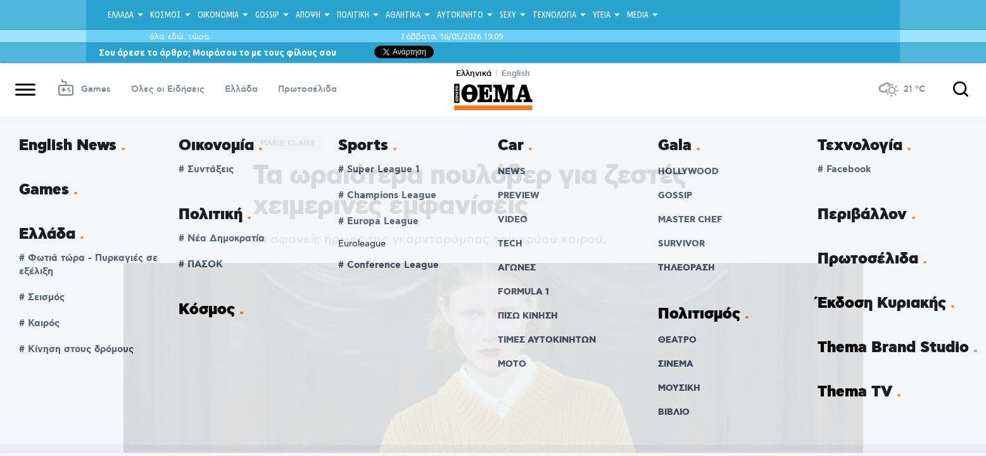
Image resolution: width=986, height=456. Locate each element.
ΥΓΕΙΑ (601, 15)
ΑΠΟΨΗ (308, 15)
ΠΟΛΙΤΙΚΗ (353, 15)
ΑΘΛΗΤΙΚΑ (403, 15)
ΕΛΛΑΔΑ (121, 15)
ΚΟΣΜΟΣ (165, 15)
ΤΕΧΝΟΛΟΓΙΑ (554, 15)
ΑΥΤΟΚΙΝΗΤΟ (460, 15)
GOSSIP (267, 15)
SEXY (508, 15)
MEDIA (637, 15)
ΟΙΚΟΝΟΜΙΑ (218, 15)
